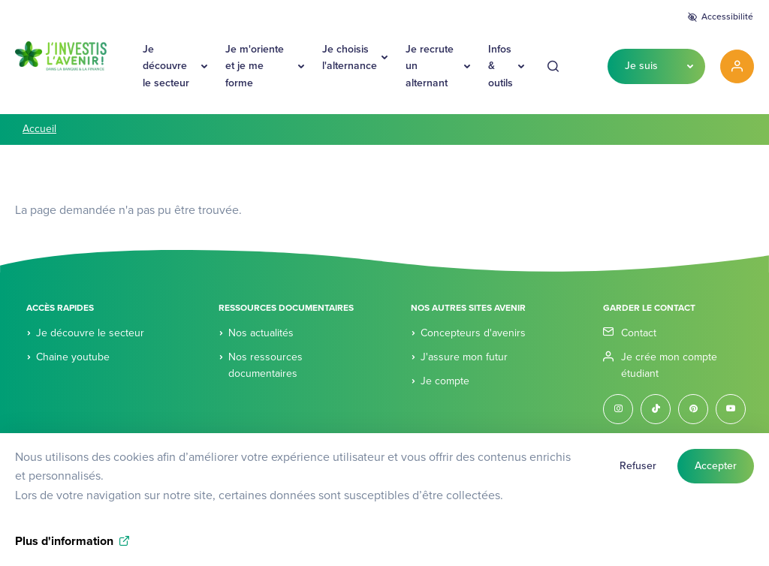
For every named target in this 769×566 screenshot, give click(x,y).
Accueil (39, 128)
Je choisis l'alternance (349, 57)
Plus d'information (64, 549)
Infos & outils (500, 66)
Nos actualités (261, 333)
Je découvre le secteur (166, 66)
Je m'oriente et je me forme (254, 66)
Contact (638, 333)
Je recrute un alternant (430, 66)
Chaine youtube (73, 357)
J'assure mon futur (464, 357)
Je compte (445, 381)
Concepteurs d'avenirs (473, 333)
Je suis (641, 65)
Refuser (638, 474)
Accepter (716, 474)
